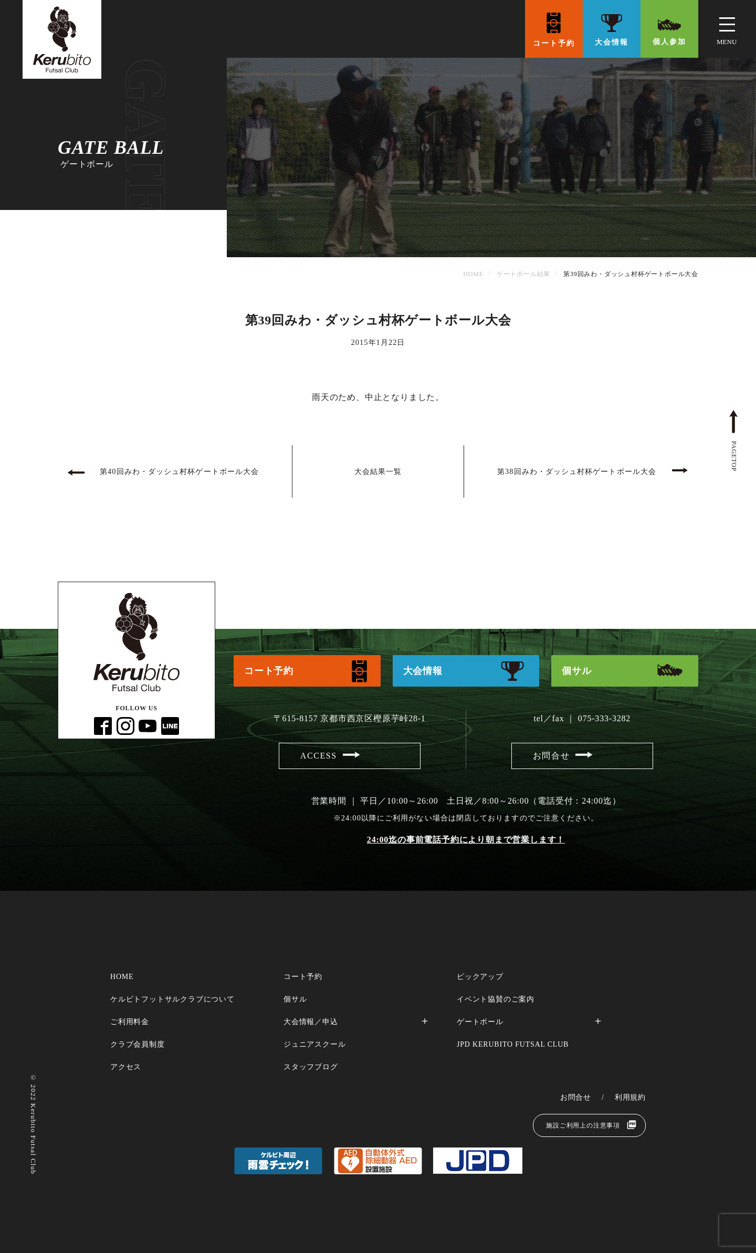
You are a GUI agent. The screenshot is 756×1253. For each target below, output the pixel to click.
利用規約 (630, 1097)
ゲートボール (480, 1022)
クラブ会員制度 (137, 1044)
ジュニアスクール (314, 1044)
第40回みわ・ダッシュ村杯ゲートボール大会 (179, 471)
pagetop (734, 456)
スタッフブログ (311, 1067)
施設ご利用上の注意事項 (583, 1125)
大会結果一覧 (378, 471)
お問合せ (551, 755)
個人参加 (669, 42)
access (318, 755)
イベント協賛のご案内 (495, 999)
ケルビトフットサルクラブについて (172, 999)
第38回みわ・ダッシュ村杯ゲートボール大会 (576, 471)
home (121, 977)
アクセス (125, 1067)
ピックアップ (480, 977)
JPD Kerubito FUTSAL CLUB (513, 1044)
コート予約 (554, 43)
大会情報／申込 (311, 1022)
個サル (576, 671)
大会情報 (611, 42)
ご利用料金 (129, 1022)
